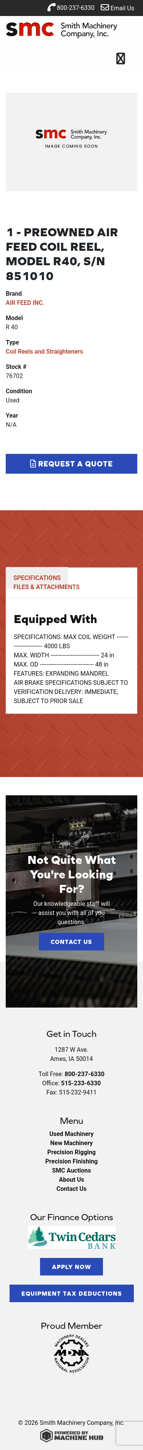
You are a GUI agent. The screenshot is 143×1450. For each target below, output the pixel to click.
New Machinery (71, 1143)
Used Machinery (71, 1134)
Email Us (117, 7)
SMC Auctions (71, 1170)
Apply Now (71, 1266)
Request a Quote (71, 463)
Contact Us (71, 941)
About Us (71, 1179)
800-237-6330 (71, 7)
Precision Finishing (71, 1161)
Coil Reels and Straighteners (44, 351)
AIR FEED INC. (25, 302)
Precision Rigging (71, 1152)
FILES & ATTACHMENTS (46, 587)
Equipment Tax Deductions (71, 1293)
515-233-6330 (81, 1083)
